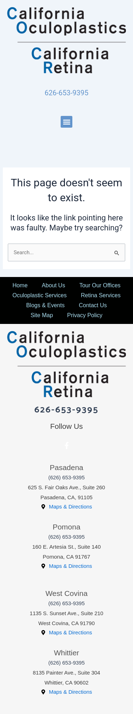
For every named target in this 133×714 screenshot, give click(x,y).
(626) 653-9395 (66, 477)
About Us (53, 285)
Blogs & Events (45, 305)
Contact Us (93, 305)
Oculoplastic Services (39, 295)
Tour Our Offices (100, 285)
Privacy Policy (84, 315)
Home (20, 285)
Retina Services (101, 295)
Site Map (42, 315)
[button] (66, 122)
